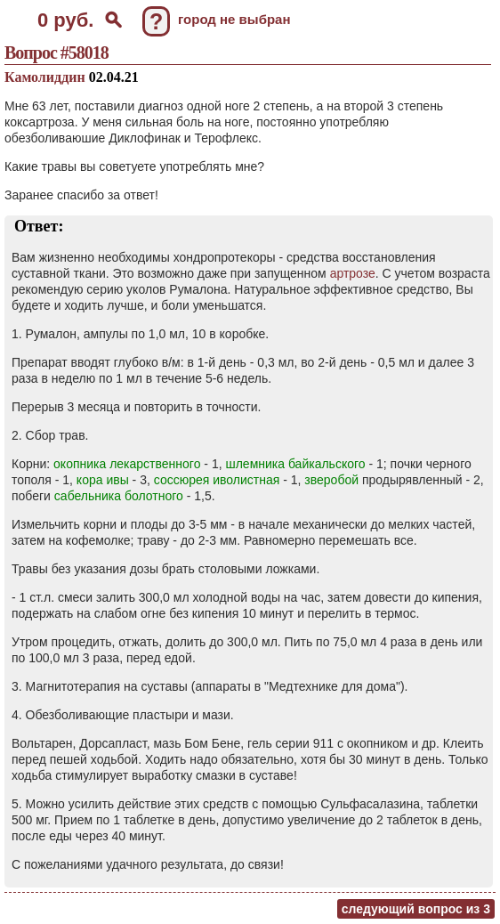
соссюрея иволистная (217, 480)
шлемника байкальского (295, 464)
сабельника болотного (118, 496)
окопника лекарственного (126, 464)
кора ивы (103, 480)
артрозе (352, 273)
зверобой (331, 480)
